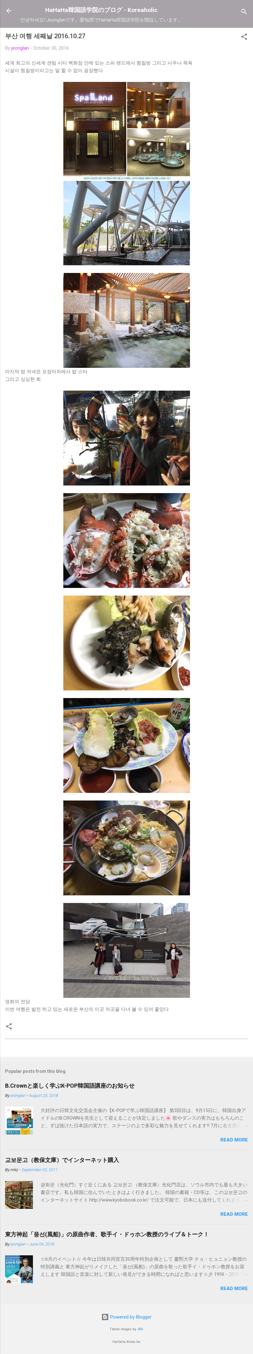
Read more (234, 1140)
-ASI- (140, 1329)
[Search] (244, 12)
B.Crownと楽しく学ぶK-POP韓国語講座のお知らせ (70, 1085)
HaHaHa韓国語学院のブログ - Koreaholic (101, 10)
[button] (244, 38)
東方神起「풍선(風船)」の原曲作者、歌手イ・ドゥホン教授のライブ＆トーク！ (107, 1234)
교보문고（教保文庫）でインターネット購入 (62, 1160)
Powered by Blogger (126, 1317)
